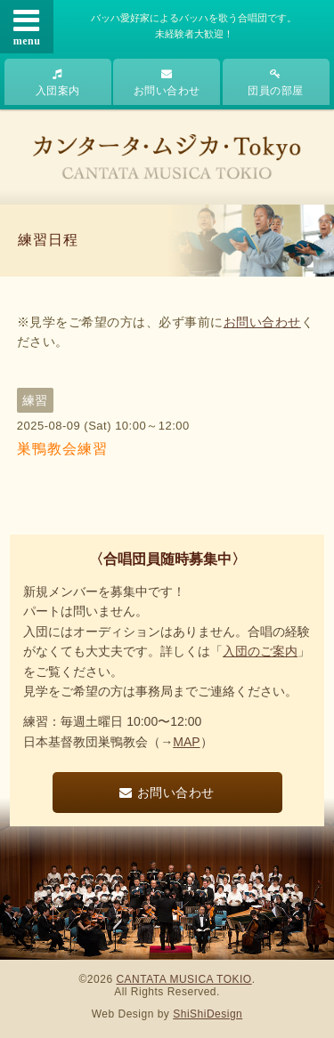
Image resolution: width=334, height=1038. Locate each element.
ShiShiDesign (207, 1014)
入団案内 (58, 82)
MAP (186, 742)
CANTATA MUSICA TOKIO (183, 979)
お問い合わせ (167, 82)
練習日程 (48, 239)
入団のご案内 (260, 651)
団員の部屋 (276, 82)
